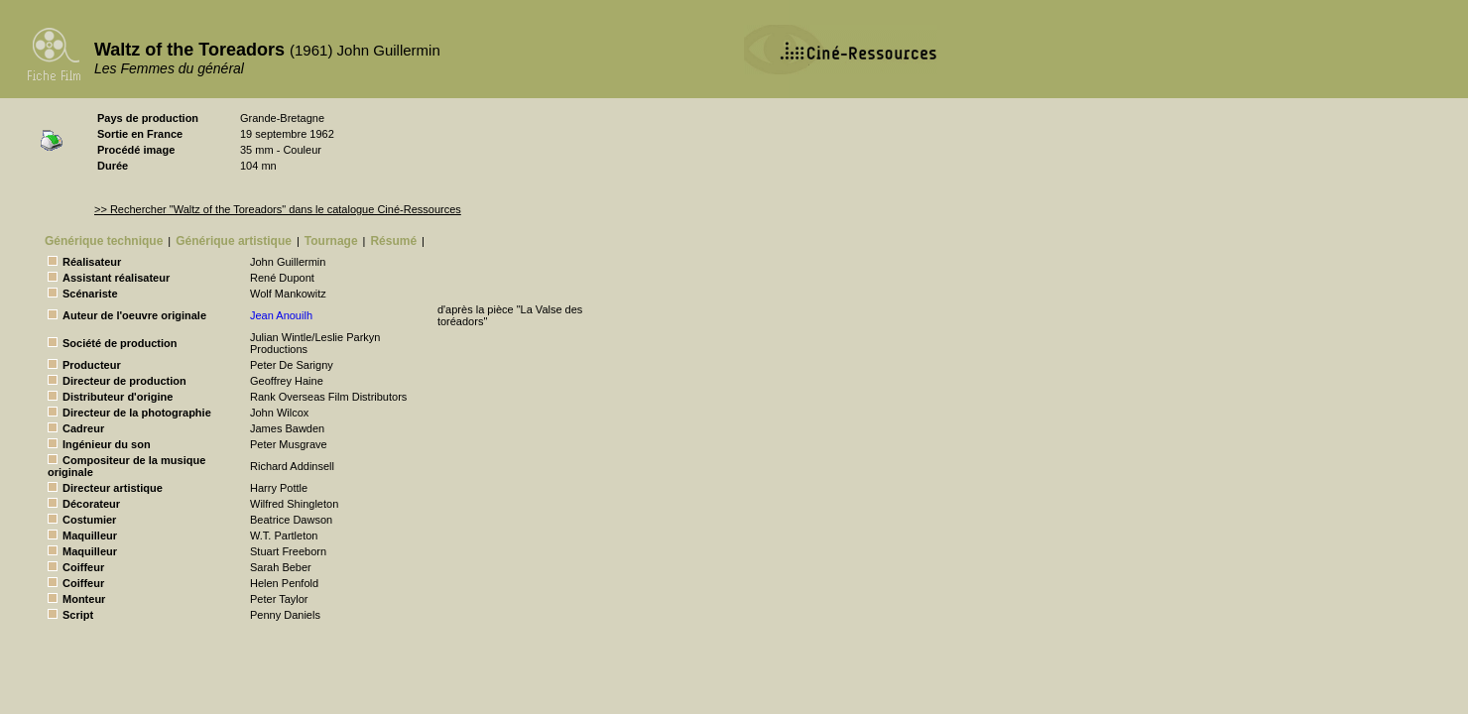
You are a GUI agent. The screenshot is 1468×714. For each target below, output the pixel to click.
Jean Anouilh (281, 315)
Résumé (393, 241)
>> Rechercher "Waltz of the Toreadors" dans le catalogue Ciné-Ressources (277, 209)
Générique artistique (234, 241)
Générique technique (104, 241)
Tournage (331, 241)
